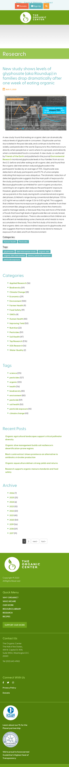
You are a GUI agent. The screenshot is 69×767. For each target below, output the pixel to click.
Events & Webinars (33, 2)
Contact (49, 2)
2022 (11, 511)
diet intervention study (26, 251)
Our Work (8, 605)
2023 (11, 506)
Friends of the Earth (14, 156)
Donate (22, 6)
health (12, 386)
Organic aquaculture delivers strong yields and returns (31, 463)
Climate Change (17, 292)
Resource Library (12, 609)
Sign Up (36, 6)
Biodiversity (15, 287)
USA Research (16, 345)
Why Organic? (10, 597)
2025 (11, 497)
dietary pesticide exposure (39, 255)
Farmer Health (16, 305)
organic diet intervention (14, 255)
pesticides (14, 377)
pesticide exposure (12, 259)
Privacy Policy (9, 687)
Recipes (6, 616)
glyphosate (9, 251)
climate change (17, 413)
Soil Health (14, 336)
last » (43, 541)
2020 (11, 519)
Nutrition (13, 327)
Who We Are (9, 601)
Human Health (10, 242)
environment (15, 395)
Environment (15, 301)
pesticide (13, 400)
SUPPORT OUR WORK (15, 625)
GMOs (12, 314)
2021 (11, 515)
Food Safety (15, 310)
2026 (11, 493)
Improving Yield (16, 323)
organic (13, 382)
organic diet (44, 251)
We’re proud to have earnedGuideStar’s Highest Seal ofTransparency (16, 754)
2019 (11, 524)
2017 (11, 533)
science (13, 373)
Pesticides (23, 242)
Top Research (15, 341)
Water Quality (16, 350)
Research (8, 612)
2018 (11, 528)
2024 (11, 502)
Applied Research (18, 283)
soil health (14, 404)
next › (35, 541)
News (19, 2)
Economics (14, 296)
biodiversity (15, 391)
